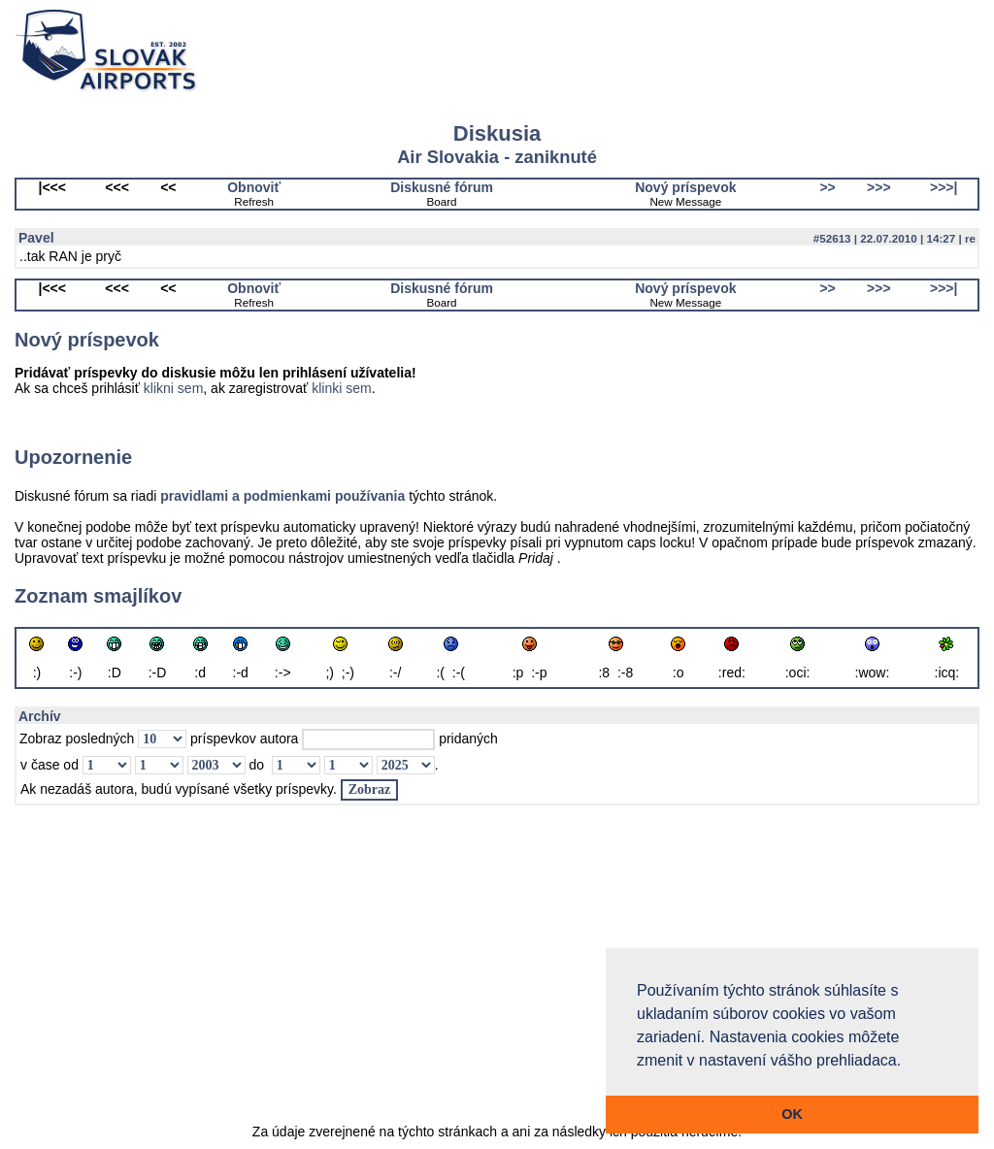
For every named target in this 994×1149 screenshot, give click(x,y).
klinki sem (341, 388)
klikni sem (173, 388)
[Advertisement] (497, 974)
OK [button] (792, 1114)
